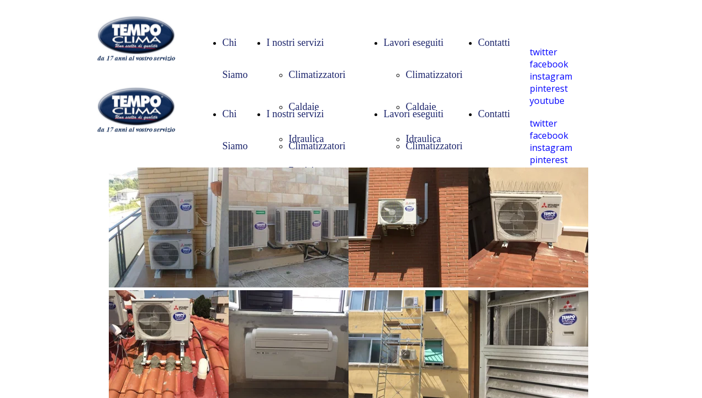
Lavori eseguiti (414, 42)
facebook (549, 64)
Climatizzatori (317, 74)
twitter (543, 52)
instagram (551, 76)
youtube (547, 101)
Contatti (494, 42)
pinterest (549, 88)
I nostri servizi (295, 42)
